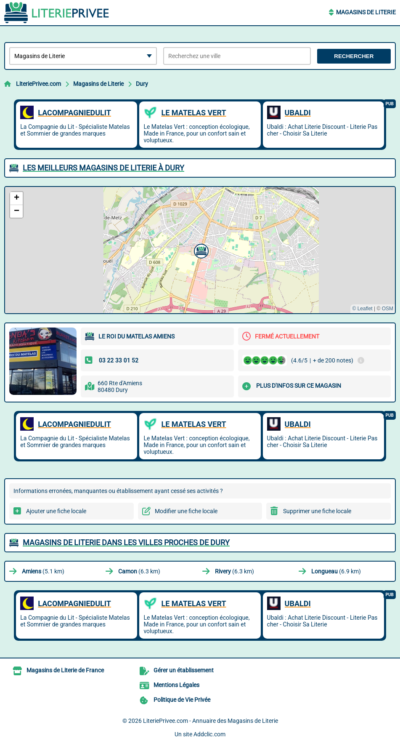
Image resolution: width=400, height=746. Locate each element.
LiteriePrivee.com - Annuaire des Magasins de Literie (210, 720)
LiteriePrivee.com (38, 83)
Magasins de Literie (366, 12)
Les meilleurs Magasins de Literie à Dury (103, 167)
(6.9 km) (336, 571)
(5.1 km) (43, 571)
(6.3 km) (139, 571)
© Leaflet (362, 309)
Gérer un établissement (184, 670)
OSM (387, 309)
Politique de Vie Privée (182, 699)
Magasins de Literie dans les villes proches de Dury (126, 542)
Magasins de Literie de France (65, 670)
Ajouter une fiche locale (56, 511)
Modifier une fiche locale (186, 511)
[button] (200, 250)
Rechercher (354, 56)
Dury (142, 83)
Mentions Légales (176, 685)
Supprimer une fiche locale (317, 511)
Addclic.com (209, 734)
